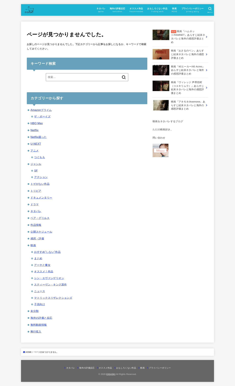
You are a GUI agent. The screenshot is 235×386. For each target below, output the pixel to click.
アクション (41, 177)
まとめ (38, 258)
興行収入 (35, 331)
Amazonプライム (41, 109)
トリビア (35, 190)
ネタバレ (35, 211)
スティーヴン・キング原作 (50, 284)
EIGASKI (111, 374)
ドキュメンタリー (41, 197)
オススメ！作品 (43, 271)
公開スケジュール (41, 231)
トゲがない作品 (39, 183)
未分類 (34, 310)
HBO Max (36, 123)
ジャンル (35, 163)
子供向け (39, 304)
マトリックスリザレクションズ (53, 297)
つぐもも (39, 157)
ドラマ (34, 204)
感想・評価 (37, 238)
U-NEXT (35, 143)
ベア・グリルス (39, 217)
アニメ (34, 150)
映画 (33, 245)
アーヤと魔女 (42, 264)
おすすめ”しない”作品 (47, 251)
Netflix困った (38, 136)
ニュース (39, 291)
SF (36, 170)
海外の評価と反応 (41, 317)
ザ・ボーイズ (42, 116)
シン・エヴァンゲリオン (49, 278)
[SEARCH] (210, 10)
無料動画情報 (38, 324)
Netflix (34, 130)
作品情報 (35, 224)
